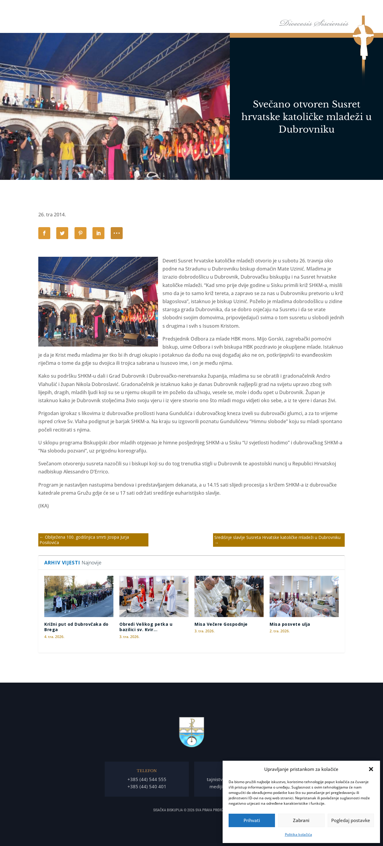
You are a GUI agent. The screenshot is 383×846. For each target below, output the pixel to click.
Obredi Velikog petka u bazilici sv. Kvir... (145, 626)
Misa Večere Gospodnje (221, 624)
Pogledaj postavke (350, 820)
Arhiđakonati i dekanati (299, 8)
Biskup (192, 8)
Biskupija (220, 8)
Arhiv (334, 8)
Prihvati (252, 820)
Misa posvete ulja (290, 624)
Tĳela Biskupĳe (255, 8)
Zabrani (301, 820)
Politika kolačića (298, 834)
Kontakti (359, 8)
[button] (371, 769)
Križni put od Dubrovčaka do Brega (76, 626)
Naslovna (170, 8)
